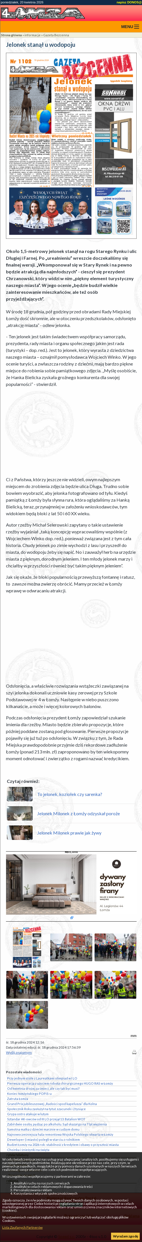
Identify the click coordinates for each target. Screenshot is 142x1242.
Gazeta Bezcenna (56, 35)
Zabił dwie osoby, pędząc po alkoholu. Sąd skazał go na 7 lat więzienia (57, 1124)
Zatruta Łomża (17, 1099)
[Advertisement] (71, 432)
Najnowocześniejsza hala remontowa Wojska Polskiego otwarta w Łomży (60, 1134)
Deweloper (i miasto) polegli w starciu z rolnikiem (43, 1139)
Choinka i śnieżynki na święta (28, 1150)
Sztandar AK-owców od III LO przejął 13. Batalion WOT (46, 1119)
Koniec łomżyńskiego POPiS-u (29, 1093)
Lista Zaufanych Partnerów (22, 1227)
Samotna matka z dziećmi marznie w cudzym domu (43, 1129)
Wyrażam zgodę (125, 1236)
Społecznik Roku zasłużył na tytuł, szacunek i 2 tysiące (46, 1109)
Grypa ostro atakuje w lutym (28, 1114)
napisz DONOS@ (129, 2)
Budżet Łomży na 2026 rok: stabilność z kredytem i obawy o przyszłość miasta (63, 1144)
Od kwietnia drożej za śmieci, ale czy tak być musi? (43, 1088)
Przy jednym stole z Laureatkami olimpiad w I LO (42, 1078)
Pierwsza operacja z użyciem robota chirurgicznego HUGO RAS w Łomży (60, 1083)
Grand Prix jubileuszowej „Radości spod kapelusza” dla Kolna (52, 1104)
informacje (32, 35)
